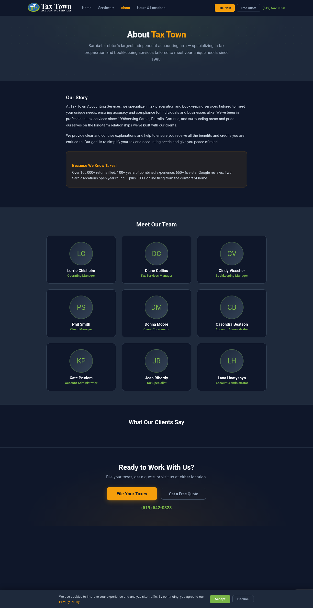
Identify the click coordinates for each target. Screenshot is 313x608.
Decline (243, 599)
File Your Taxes (132, 493)
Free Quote (249, 8)
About (125, 8)
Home (86, 8)
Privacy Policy (69, 602)
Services (106, 8)
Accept (220, 599)
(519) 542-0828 (274, 8)
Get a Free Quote (183, 494)
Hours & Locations (151, 8)
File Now (225, 8)
